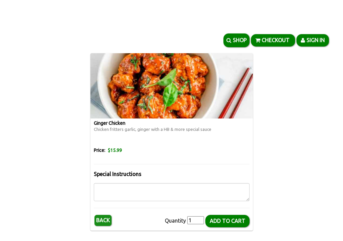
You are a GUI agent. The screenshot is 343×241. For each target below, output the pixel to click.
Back (103, 220)
